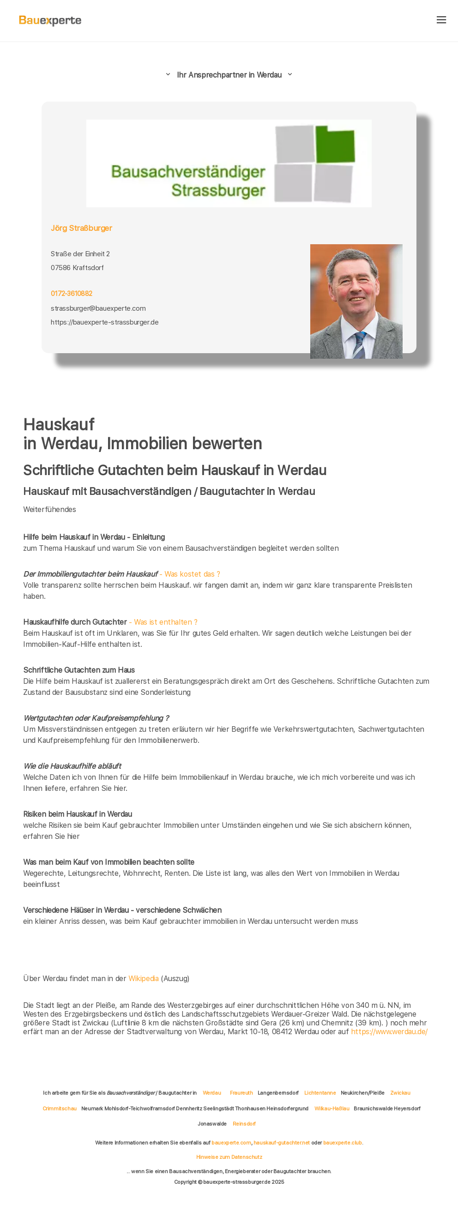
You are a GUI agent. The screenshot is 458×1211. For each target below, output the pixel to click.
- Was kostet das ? (121, 574)
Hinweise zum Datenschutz (229, 1157)
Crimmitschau (59, 1108)
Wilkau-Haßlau (332, 1108)
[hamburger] (441, 21)
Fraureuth (241, 1093)
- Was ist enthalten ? (110, 622)
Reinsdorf (244, 1124)
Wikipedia (144, 978)
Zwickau (400, 1093)
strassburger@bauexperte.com (98, 308)
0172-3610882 (71, 293)
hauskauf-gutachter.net (281, 1142)
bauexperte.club (342, 1142)
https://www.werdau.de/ (389, 1031)
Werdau (212, 1093)
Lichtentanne (320, 1093)
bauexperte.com (231, 1142)
